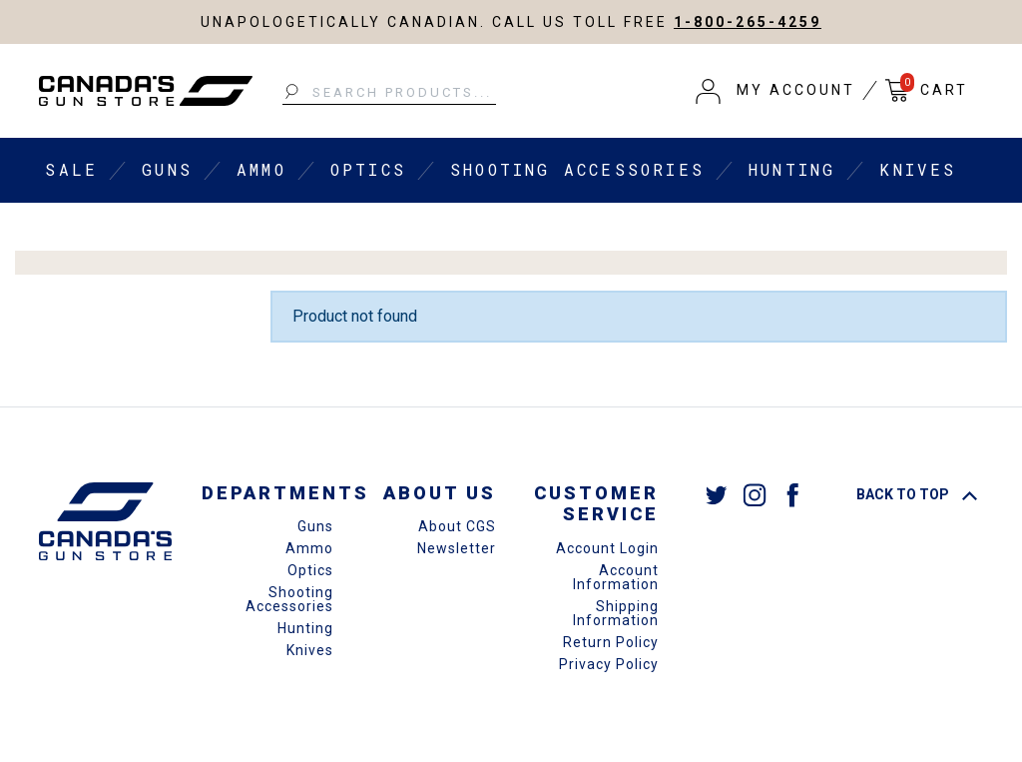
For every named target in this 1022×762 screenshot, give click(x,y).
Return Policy (611, 642)
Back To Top (916, 494)
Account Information (616, 577)
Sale (71, 169)
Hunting (792, 169)
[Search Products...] (389, 93)
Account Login (607, 548)
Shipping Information (616, 613)
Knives (917, 169)
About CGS (457, 526)
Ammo (261, 169)
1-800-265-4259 (747, 22)
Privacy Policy (609, 664)
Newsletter (456, 548)
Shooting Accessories (577, 169)
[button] (775, 91)
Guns (167, 169)
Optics (368, 169)
